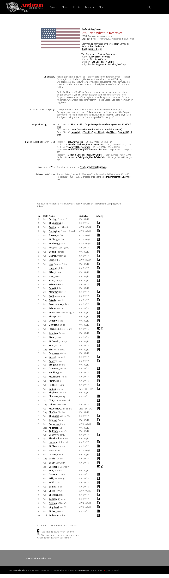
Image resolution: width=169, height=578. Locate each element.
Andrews (53, 431)
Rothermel (54, 424)
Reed (51, 345)
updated (20, 570)
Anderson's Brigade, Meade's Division (87, 149)
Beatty (52, 361)
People (53, 7)
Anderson (53, 428)
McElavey (53, 243)
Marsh (52, 337)
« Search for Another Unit (38, 558)
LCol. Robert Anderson (93, 46)
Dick (51, 400)
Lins (51, 264)
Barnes (52, 389)
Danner (52, 256)
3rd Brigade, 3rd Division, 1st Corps (109, 64)
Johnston (53, 333)
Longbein (53, 268)
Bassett (52, 357)
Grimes (52, 404)
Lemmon (53, 442)
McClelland (54, 376)
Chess (52, 491)
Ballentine (54, 467)
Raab (51, 280)
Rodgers (53, 247)
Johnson (53, 420)
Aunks (52, 312)
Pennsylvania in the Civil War (116, 177)
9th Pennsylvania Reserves (93, 167)
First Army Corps (98, 59)
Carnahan (53, 368)
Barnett (52, 486)
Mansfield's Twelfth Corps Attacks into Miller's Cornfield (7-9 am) (94, 133)
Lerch (51, 260)
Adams (52, 308)
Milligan (53, 478)
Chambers (54, 416)
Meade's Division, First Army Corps (85, 144)
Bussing (53, 219)
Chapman (53, 396)
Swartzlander (55, 304)
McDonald (54, 341)
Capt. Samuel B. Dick (92, 49)
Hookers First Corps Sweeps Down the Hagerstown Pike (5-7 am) (94, 125)
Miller (51, 272)
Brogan (52, 364)
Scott (51, 296)
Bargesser (54, 353)
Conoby (53, 320)
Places (65, 7)
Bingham (53, 392)
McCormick (54, 408)
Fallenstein (54, 329)
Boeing (52, 252)
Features (89, 7)
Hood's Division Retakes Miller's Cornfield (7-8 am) (96, 129)
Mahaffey (53, 292)
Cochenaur (54, 499)
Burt (51, 470)
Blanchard (54, 438)
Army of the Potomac (99, 56)
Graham (53, 474)
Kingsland (54, 507)
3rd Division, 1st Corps (103, 62)
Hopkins (53, 372)
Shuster (52, 349)
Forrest (52, 235)
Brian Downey (81, 570)
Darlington (54, 231)
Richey (52, 381)
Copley (52, 227)
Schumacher (55, 284)
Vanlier (52, 458)
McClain (53, 446)
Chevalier (53, 495)
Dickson (53, 503)
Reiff (51, 482)
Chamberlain (55, 223)
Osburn (52, 454)
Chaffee (53, 412)
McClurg (53, 239)
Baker (52, 462)
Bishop (52, 316)
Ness (51, 450)
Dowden (53, 325)
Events (76, 7)
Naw (51, 276)
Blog (101, 7)
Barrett (52, 288)
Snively (52, 300)
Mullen (52, 511)
